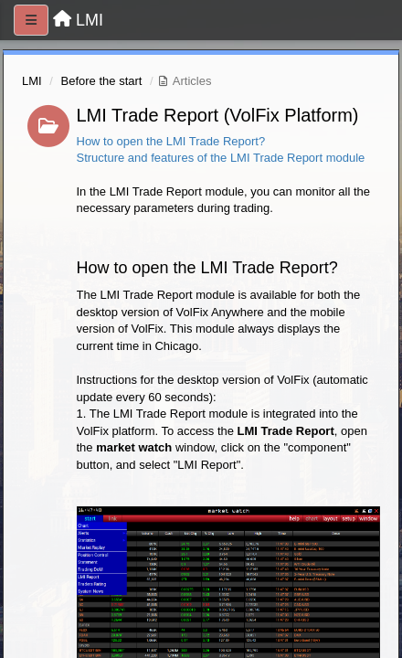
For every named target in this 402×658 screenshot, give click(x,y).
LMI (32, 81)
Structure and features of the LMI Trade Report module (221, 157)
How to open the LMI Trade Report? (171, 141)
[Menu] (31, 20)
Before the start (102, 81)
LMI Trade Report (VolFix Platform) (218, 115)
